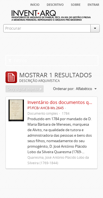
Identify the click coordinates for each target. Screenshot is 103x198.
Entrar (93, 4)
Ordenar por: (63, 88)
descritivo (55, 4)
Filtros (17, 60)
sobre (75, 4)
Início (35, 4)
